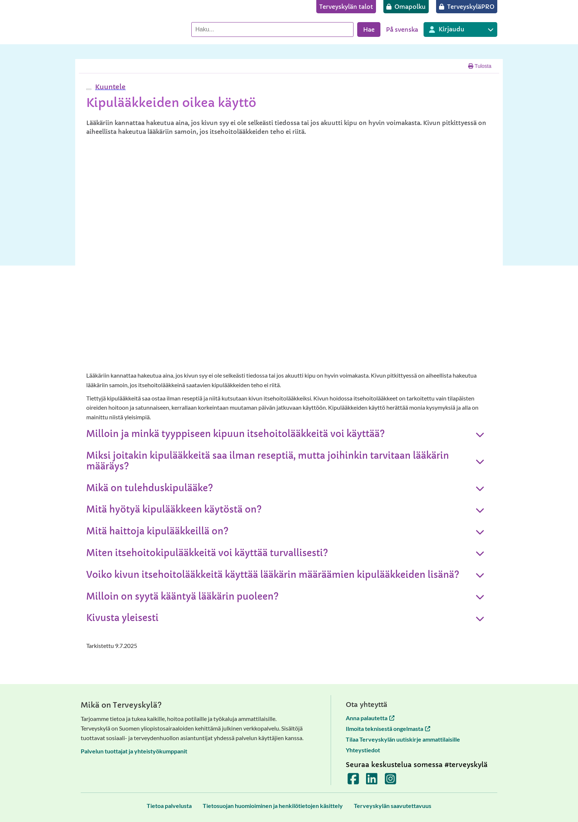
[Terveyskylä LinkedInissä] (371, 781)
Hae (369, 29)
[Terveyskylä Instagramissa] (390, 781)
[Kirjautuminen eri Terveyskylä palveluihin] (460, 29)
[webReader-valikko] (88, 89)
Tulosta (479, 66)
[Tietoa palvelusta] (169, 805)
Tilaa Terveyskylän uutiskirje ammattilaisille (403, 739)
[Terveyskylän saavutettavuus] (392, 805)
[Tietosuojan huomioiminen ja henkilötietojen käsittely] (273, 805)
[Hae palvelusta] (272, 29)
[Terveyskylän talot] (346, 6)
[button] (109, 87)
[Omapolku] (406, 6)
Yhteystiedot (363, 749)
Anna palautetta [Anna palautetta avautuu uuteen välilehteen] (370, 717)
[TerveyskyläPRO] (466, 6)
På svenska (402, 29)
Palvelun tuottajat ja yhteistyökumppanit (134, 751)
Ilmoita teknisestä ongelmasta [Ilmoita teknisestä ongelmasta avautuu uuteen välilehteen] (388, 728)
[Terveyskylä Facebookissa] (353, 781)
